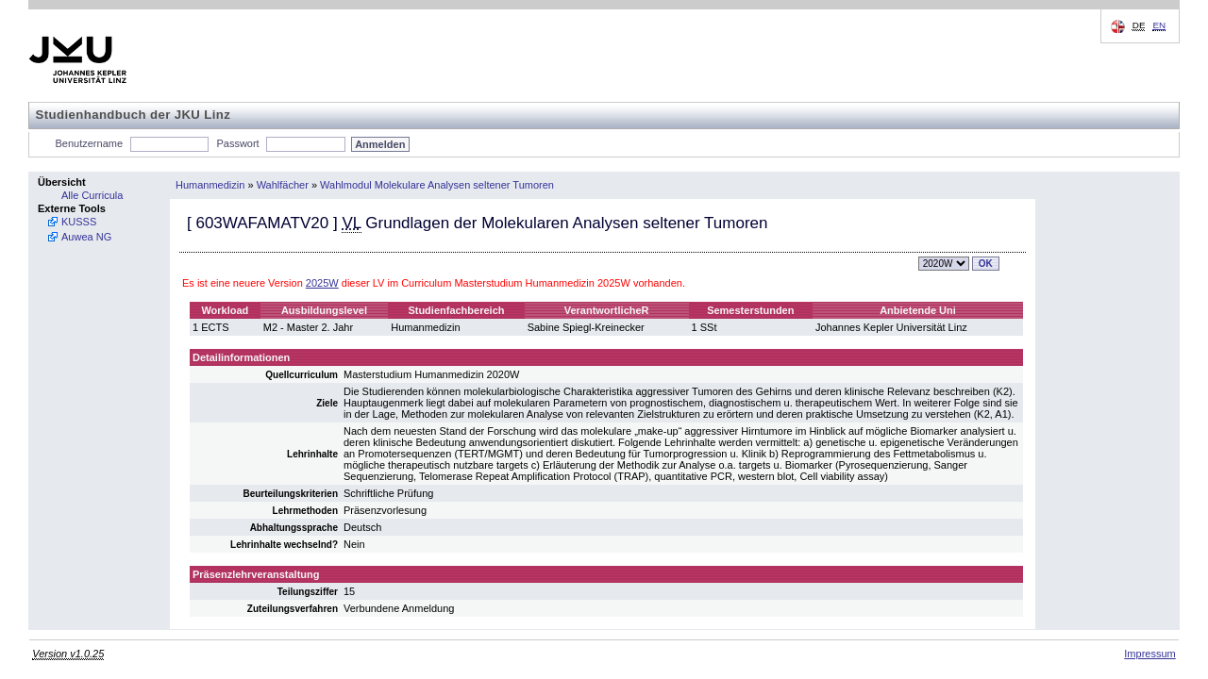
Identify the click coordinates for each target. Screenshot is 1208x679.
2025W (322, 283)
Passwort (237, 143)
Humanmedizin (210, 184)
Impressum (1149, 653)
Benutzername (90, 143)
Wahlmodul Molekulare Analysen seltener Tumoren (437, 184)
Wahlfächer (283, 184)
